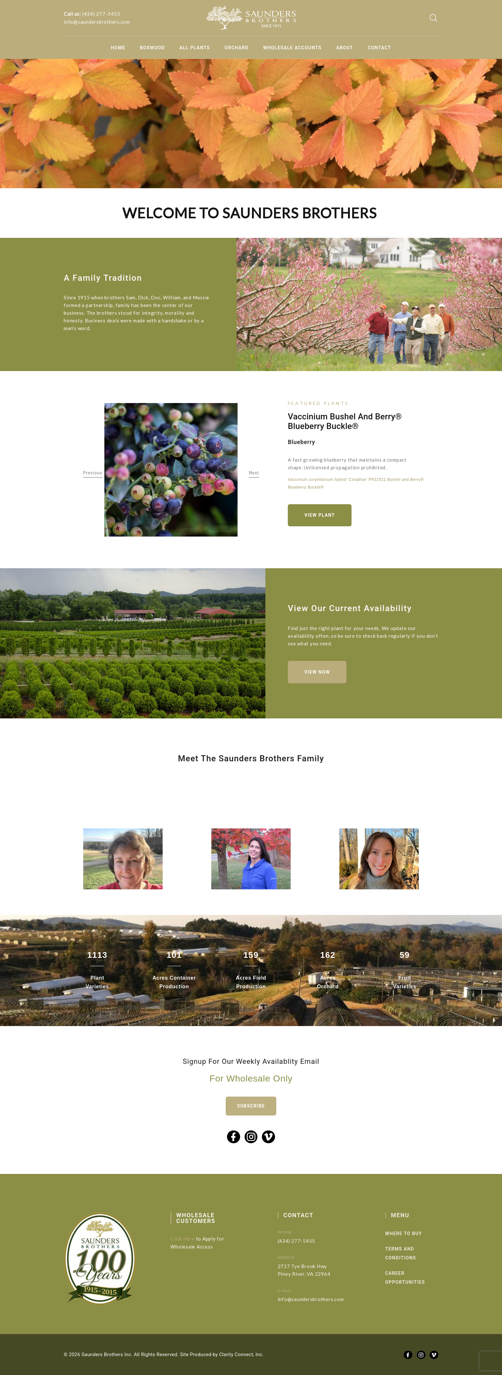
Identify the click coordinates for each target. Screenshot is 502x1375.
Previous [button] (92, 473)
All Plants (195, 47)
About (344, 47)
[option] (171, 470)
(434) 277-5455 (101, 14)
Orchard (236, 47)
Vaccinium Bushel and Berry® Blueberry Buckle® (345, 421)
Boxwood (152, 47)
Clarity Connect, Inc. (241, 1355)
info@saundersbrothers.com (97, 22)
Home (118, 47)
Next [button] (254, 473)
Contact (379, 47)
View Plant (319, 515)
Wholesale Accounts (292, 47)
